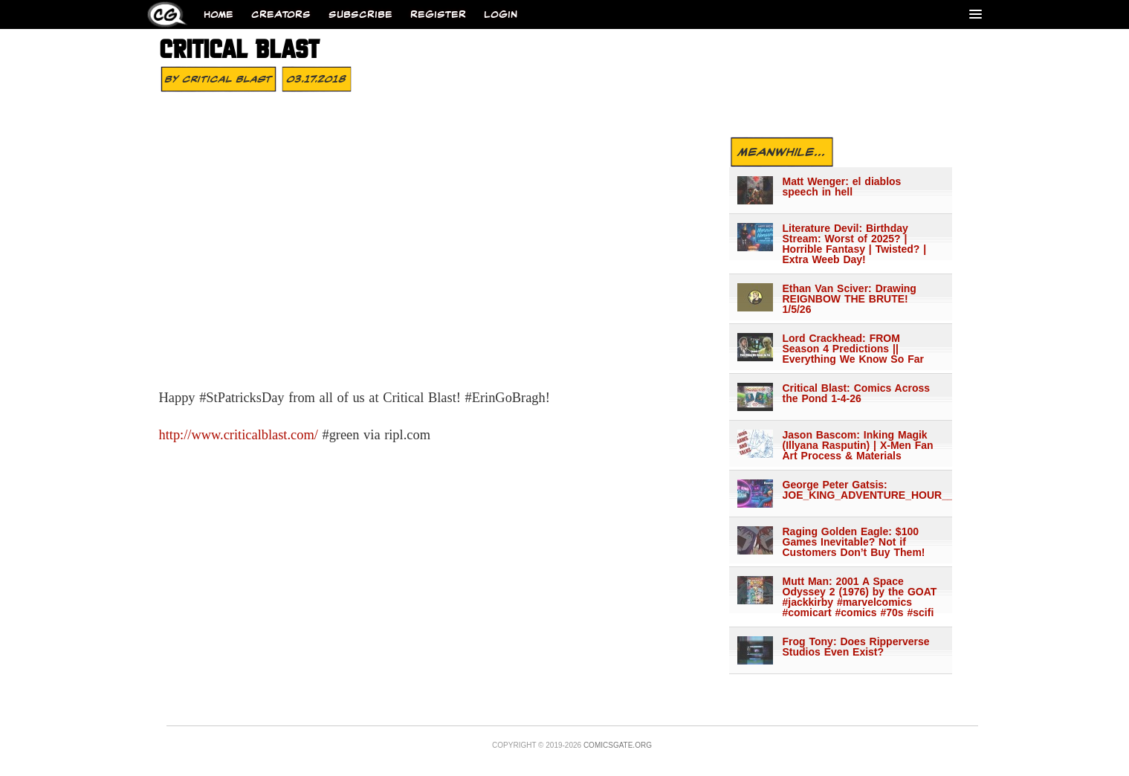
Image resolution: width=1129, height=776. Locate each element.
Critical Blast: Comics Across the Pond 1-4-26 (857, 393)
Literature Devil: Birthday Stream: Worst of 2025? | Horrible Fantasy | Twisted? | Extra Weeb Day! (855, 244)
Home (218, 14)
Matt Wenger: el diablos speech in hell (842, 186)
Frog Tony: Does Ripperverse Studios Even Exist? (856, 646)
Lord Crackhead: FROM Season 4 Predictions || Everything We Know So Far (853, 348)
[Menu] (975, 13)
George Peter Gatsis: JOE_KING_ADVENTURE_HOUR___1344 (861, 489)
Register (438, 14)
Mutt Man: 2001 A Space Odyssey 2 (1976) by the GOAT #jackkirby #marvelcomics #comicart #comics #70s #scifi (860, 597)
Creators (281, 14)
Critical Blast (227, 79)
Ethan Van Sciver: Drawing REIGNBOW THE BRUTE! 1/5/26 (849, 298)
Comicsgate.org (617, 745)
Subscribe (360, 14)
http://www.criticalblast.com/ (238, 434)
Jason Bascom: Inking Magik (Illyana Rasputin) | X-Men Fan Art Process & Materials (858, 445)
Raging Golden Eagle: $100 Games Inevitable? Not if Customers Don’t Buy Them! (854, 541)
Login (500, 14)
